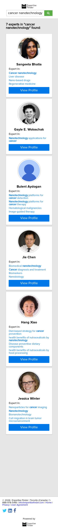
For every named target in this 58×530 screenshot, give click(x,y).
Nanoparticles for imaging (28, 454)
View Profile (29, 101)
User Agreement (19, 505)
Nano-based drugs (19, 80)
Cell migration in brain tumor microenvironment (25, 466)
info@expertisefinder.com (31, 502)
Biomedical (25, 301)
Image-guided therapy (21, 242)
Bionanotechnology (20, 461)
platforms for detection (26, 227)
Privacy (5, 505)
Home (48, 502)
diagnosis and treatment (27, 305)
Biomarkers (15, 309)
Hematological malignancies (25, 238)
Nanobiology (16, 312)
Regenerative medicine (22, 84)
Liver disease (16, 76)
